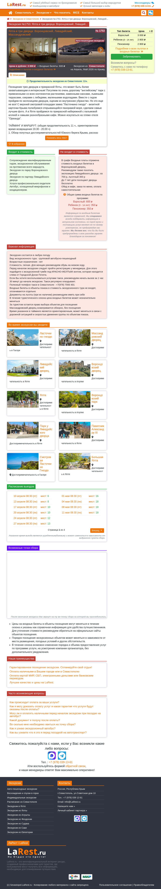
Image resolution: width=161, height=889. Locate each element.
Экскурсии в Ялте (16, 806)
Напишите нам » (66, 806)
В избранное (16, 144)
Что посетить (62, 12)
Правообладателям (144, 885)
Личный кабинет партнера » (72, 810)
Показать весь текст (57, 138)
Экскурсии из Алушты (18, 815)
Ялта (43, 395)
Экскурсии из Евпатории (20, 832)
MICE (76, 12)
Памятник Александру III (98, 429)
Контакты (88, 12)
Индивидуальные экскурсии (21, 797)
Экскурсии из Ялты (17, 810)
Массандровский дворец (97, 337)
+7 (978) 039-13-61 (60, 762)
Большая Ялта (97, 459)
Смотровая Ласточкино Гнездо (45, 464)
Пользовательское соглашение (115, 885)
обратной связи (75, 766)
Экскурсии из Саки (17, 828)
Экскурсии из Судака (18, 823)
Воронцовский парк (97, 398)
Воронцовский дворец (97, 367)
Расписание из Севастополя (22, 802)
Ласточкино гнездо (46, 335)
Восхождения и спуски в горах (23, 793)
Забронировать (132, 56)
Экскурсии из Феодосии (19, 819)
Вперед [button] (97, 530)
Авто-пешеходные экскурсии (22, 789)
